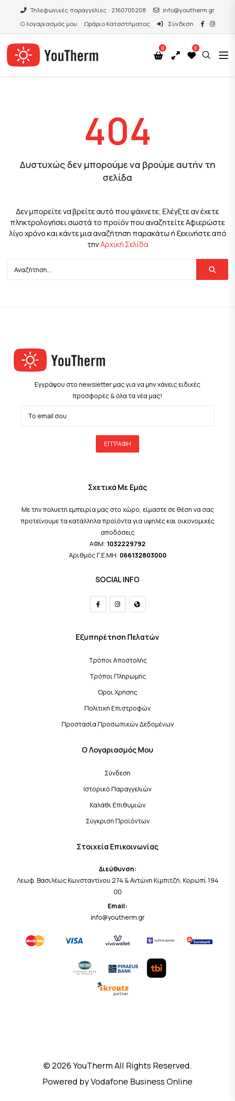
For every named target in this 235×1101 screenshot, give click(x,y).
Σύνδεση (175, 24)
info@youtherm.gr (183, 10)
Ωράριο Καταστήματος (117, 24)
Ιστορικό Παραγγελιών (117, 789)
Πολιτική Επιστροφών (117, 708)
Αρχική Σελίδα (124, 244)
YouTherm (93, 1065)
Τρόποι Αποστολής (118, 660)
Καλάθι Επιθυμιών (118, 805)
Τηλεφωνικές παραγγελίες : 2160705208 (83, 10)
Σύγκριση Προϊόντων (118, 821)
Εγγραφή (117, 443)
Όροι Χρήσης (117, 692)
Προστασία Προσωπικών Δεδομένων (118, 724)
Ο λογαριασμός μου (48, 24)
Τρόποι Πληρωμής (117, 676)
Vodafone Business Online (142, 1081)
